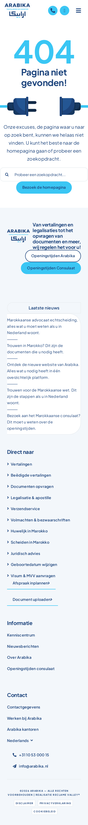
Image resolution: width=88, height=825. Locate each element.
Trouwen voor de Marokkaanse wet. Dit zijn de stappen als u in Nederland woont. (42, 396)
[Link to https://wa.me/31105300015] (64, 10)
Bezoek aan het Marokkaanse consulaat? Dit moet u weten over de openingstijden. (43, 422)
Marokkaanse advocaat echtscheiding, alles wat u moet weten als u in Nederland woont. (42, 326)
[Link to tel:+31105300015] (52, 10)
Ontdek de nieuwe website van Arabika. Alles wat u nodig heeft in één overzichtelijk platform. (43, 371)
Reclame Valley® (66, 794)
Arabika (36, 790)
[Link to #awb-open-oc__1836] (78, 10)
